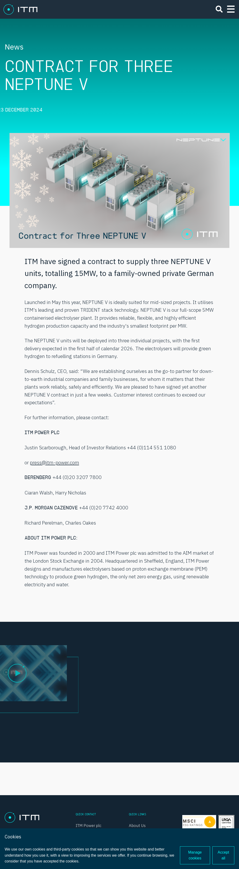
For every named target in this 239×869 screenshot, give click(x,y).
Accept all (223, 855)
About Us (137, 825)
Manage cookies (195, 855)
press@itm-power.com (54, 462)
